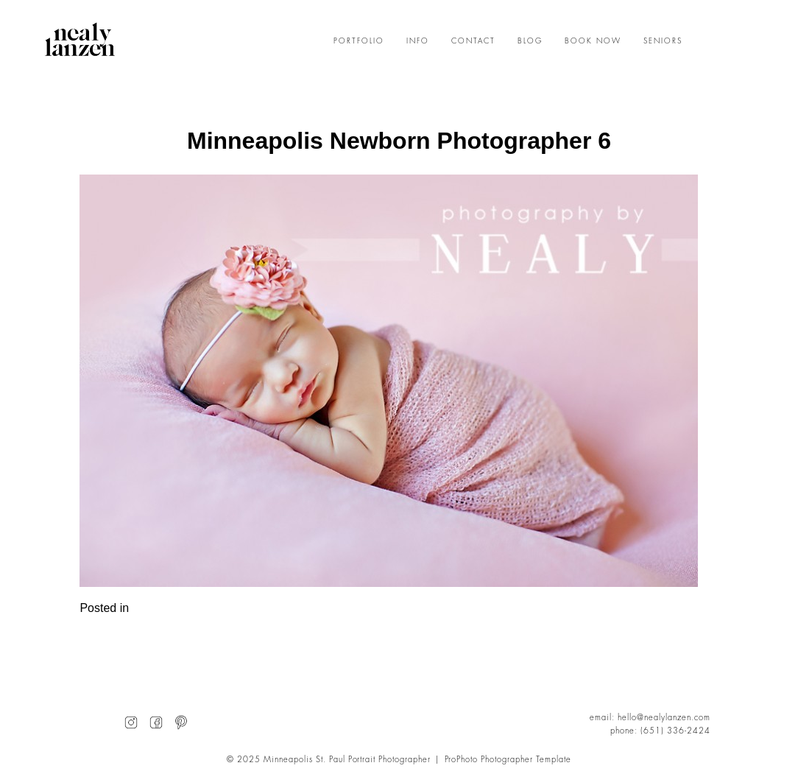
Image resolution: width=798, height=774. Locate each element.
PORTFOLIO (358, 41)
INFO (417, 41)
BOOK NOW (593, 41)
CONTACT (473, 41)
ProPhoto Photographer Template (508, 760)
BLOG (530, 41)
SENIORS (662, 41)
